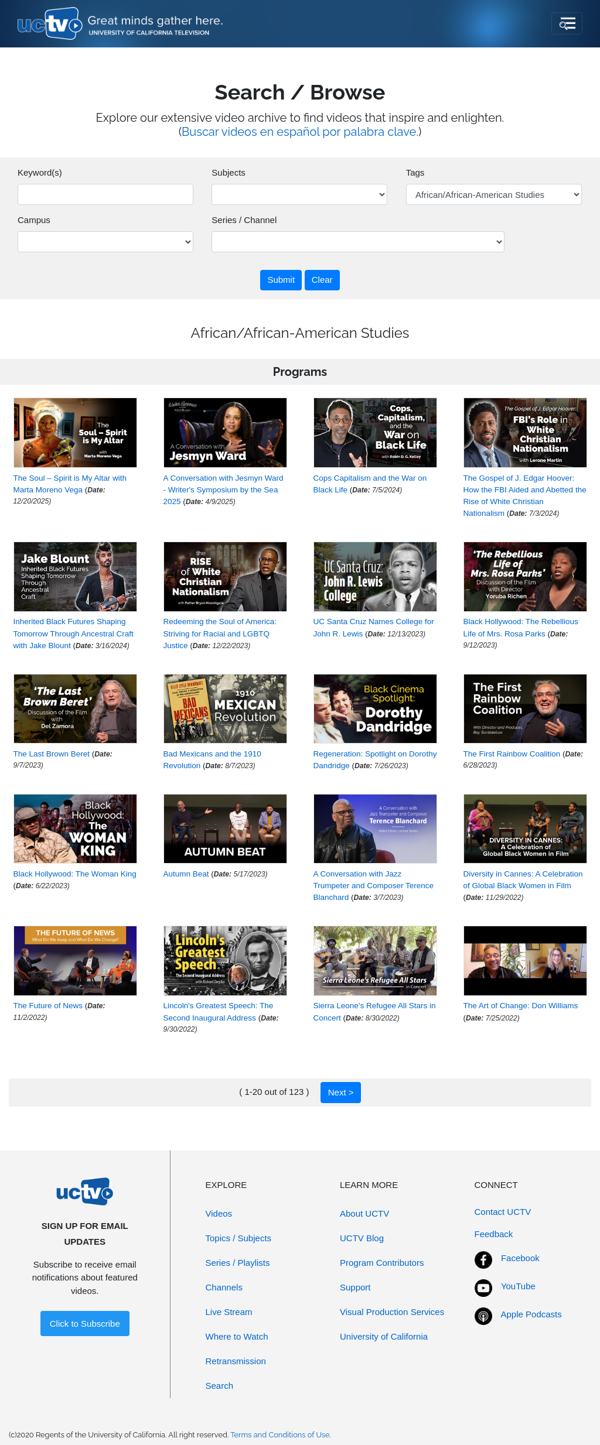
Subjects (229, 172)
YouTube (518, 1286)
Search (220, 1386)
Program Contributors (382, 1263)
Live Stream (229, 1312)
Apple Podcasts (531, 1314)
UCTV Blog (362, 1238)
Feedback (494, 1234)
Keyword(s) (40, 172)
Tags (415, 172)
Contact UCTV (503, 1212)
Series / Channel (244, 220)
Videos (219, 1213)
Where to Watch (237, 1336)
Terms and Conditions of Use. (280, 1434)
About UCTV (364, 1213)
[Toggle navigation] (566, 23)
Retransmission (236, 1361)
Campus (34, 220)
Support (355, 1287)
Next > (341, 1092)
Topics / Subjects (239, 1238)
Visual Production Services (392, 1312)
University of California (384, 1336)
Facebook (520, 1258)
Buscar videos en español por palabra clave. (300, 132)
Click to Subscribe (85, 1323)
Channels (224, 1287)
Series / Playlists (238, 1263)
